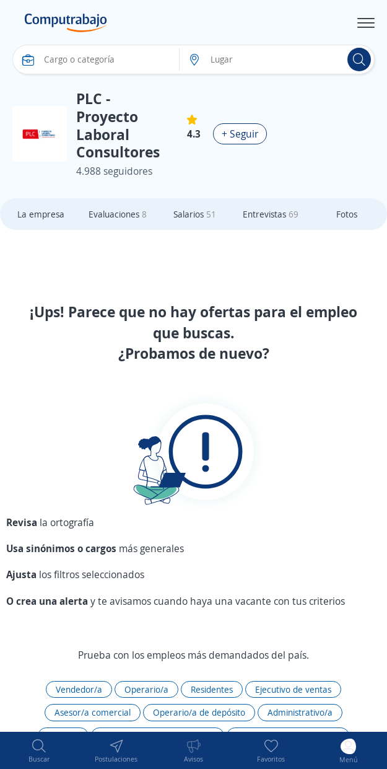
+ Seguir (240, 134)
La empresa (40, 214)
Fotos (346, 214)
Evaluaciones (118, 214)
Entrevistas (270, 214)
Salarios (194, 214)
